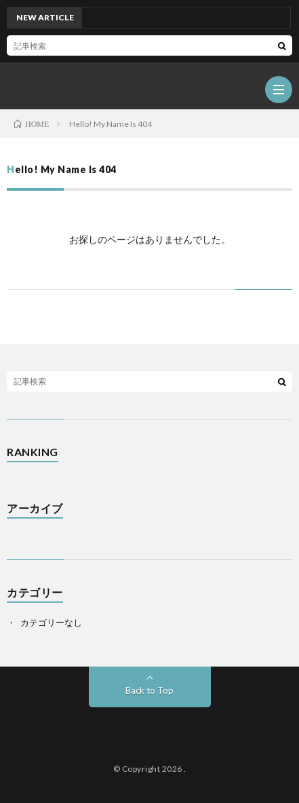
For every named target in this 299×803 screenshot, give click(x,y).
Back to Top (149, 690)
